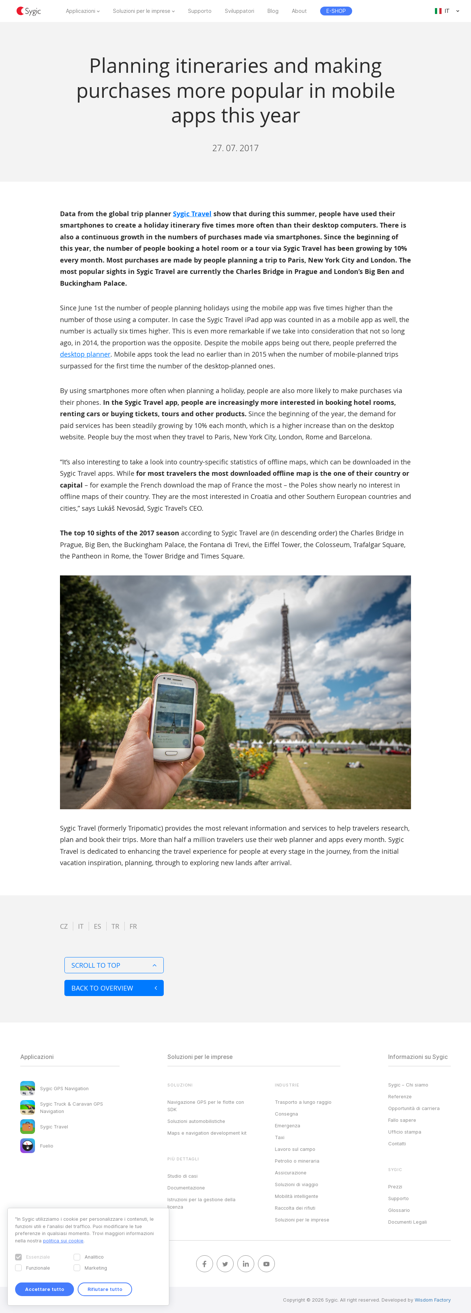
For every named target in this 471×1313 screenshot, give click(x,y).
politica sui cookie (63, 1241)
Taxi (279, 1137)
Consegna (286, 1114)
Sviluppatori (239, 11)
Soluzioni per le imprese (141, 11)
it (81, 926)
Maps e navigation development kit (207, 1133)
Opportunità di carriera (414, 1108)
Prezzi (395, 1186)
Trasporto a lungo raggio (303, 1102)
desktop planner (85, 354)
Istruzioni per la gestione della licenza (201, 1203)
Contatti (397, 1143)
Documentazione (186, 1188)
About (299, 11)
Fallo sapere (402, 1120)
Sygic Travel (192, 213)
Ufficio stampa (404, 1132)
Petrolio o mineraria (297, 1161)
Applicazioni (80, 11)
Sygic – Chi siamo (408, 1085)
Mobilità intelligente (296, 1196)
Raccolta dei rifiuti (295, 1208)
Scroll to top (114, 965)
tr (115, 926)
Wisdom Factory (433, 1300)
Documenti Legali (407, 1222)
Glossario (399, 1210)
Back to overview (114, 988)
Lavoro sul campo (295, 1149)
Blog (273, 11)
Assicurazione (291, 1172)
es (97, 926)
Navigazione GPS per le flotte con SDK (205, 1105)
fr (133, 926)
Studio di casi (182, 1176)
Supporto (200, 11)
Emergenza (287, 1125)
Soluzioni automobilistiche (196, 1121)
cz (64, 926)
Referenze (400, 1096)
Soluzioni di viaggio (296, 1184)
